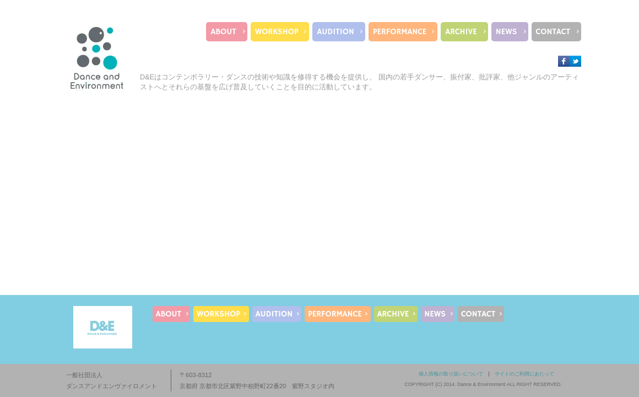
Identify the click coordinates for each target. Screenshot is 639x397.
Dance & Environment (481, 384)
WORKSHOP (277, 31)
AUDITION (335, 31)
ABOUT (223, 31)
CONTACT (553, 31)
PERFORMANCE (399, 31)
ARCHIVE (460, 31)
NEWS (506, 31)
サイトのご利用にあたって (524, 374)
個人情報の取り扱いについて (451, 374)
